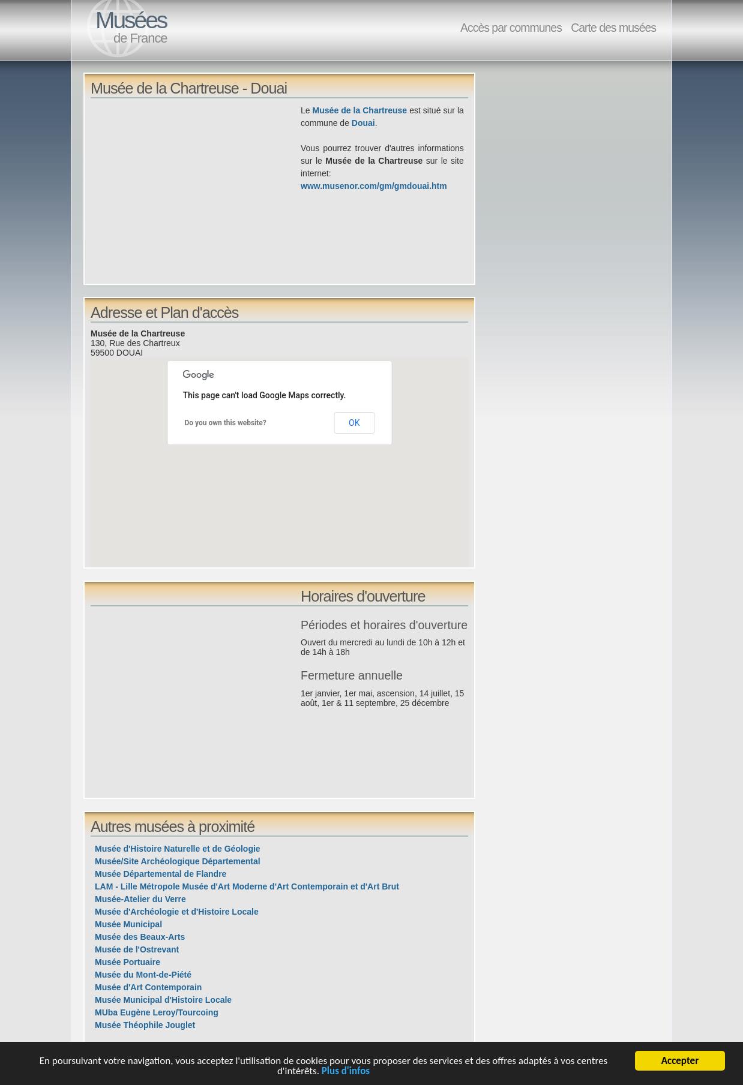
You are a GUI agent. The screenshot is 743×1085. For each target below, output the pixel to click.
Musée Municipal (128, 924)
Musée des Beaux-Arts (140, 937)
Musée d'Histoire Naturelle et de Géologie (177, 848)
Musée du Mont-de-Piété (143, 974)
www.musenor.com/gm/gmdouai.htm (374, 186)
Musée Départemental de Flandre (160, 874)
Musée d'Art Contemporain (148, 987)
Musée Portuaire (127, 962)
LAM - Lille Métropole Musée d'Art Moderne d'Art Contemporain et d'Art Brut (247, 886)
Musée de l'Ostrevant (137, 949)
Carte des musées (613, 27)
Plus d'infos (346, 1073)
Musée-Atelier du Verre (140, 899)
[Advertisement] (195, 188)
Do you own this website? (225, 423)
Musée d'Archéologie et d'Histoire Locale (177, 911)
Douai (363, 123)
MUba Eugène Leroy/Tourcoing (156, 1012)
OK (354, 423)
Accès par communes (511, 27)
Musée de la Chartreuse (360, 110)
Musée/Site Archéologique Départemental (177, 861)
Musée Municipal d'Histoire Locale (163, 1000)
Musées (130, 20)
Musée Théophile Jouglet (145, 1025)
